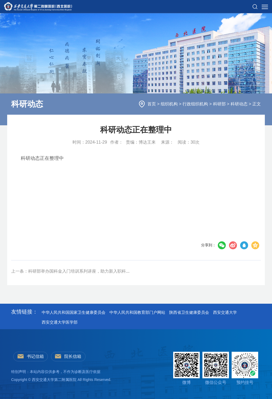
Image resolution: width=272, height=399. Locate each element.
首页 (152, 104)
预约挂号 (245, 368)
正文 (256, 104)
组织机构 (170, 104)
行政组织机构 (195, 104)
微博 (186, 368)
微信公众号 (215, 368)
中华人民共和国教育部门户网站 (137, 312)
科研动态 (240, 104)
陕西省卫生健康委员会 (189, 312)
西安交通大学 (225, 312)
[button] (255, 4)
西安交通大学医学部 (60, 322)
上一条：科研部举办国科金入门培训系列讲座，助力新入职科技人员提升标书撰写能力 (92, 271)
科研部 (220, 104)
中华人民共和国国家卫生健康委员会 (73, 312)
